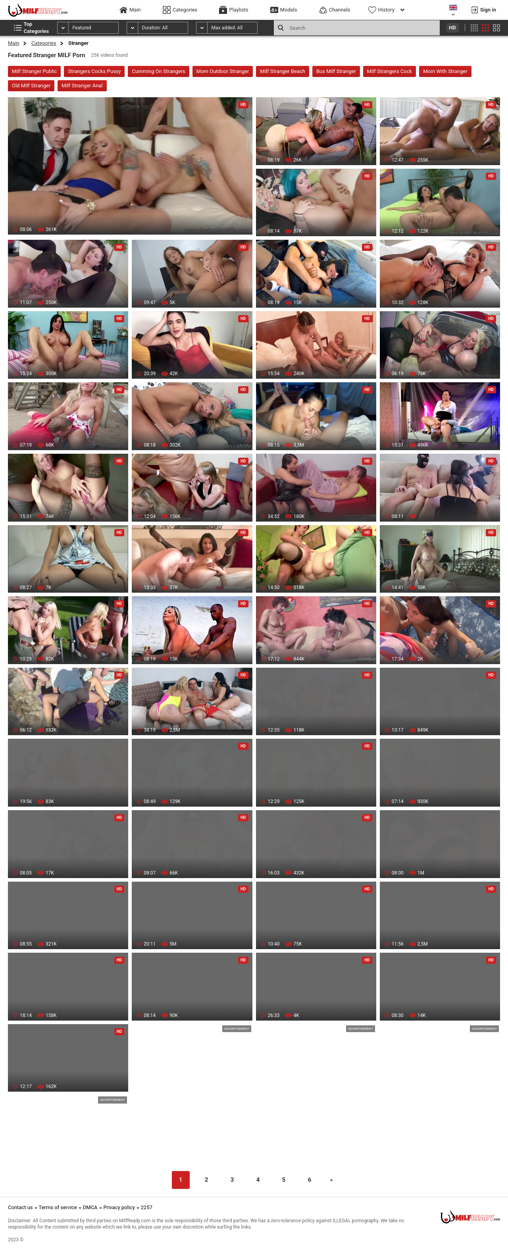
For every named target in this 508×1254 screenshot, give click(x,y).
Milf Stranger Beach (282, 71)
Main (13, 43)
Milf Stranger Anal (82, 86)
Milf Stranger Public (34, 71)
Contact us (20, 1207)
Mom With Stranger (445, 71)
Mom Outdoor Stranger (222, 71)
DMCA (90, 1207)
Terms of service (58, 1207)
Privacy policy (119, 1207)
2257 (146, 1207)
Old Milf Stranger (31, 86)
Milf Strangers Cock (389, 71)
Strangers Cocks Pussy (94, 71)
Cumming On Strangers (158, 71)
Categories (43, 43)
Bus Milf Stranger (336, 71)
